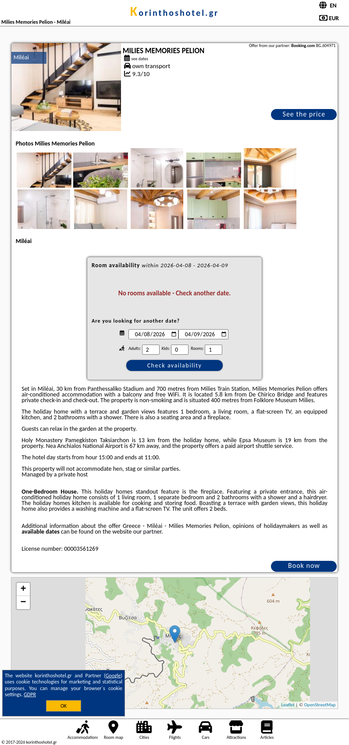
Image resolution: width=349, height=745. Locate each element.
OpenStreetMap (320, 705)
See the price (304, 114)
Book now (304, 565)
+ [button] (23, 589)
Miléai (21, 57)
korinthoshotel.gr (174, 12)
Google (113, 675)
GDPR (30, 694)
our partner (147, 531)
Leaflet (288, 705)
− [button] (23, 602)
